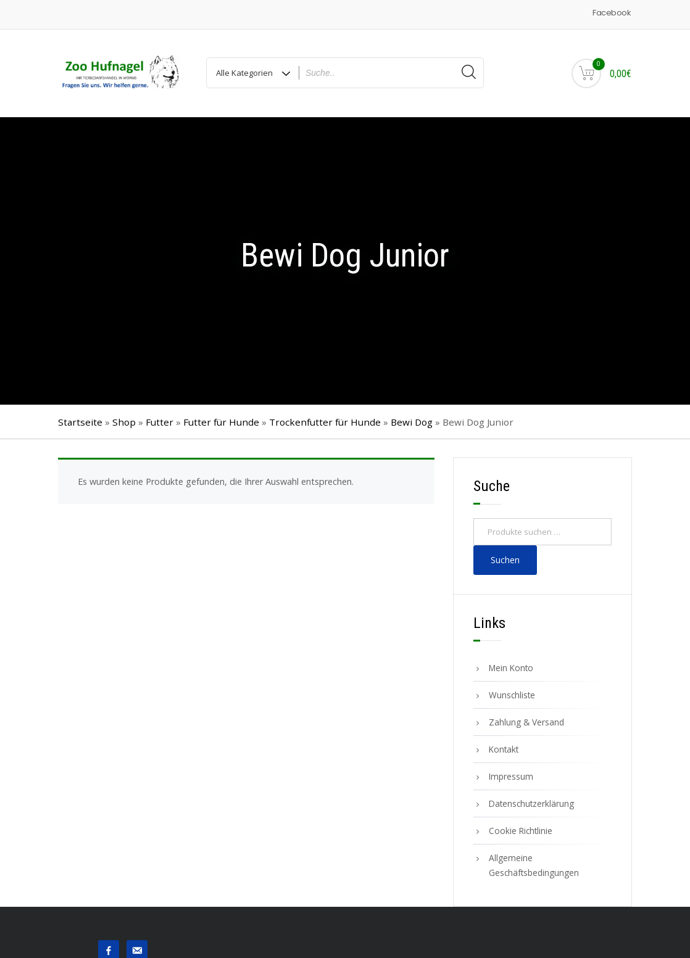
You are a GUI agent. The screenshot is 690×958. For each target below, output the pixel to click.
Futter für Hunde (221, 422)
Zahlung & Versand (526, 722)
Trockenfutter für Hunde (325, 422)
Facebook (611, 12)
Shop (124, 422)
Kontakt (503, 749)
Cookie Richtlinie (520, 830)
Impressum (511, 776)
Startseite (80, 422)
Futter (159, 422)
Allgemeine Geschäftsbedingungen (534, 865)
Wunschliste (512, 695)
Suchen (505, 560)
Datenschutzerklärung (531, 803)
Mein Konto (511, 668)
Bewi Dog (412, 422)
